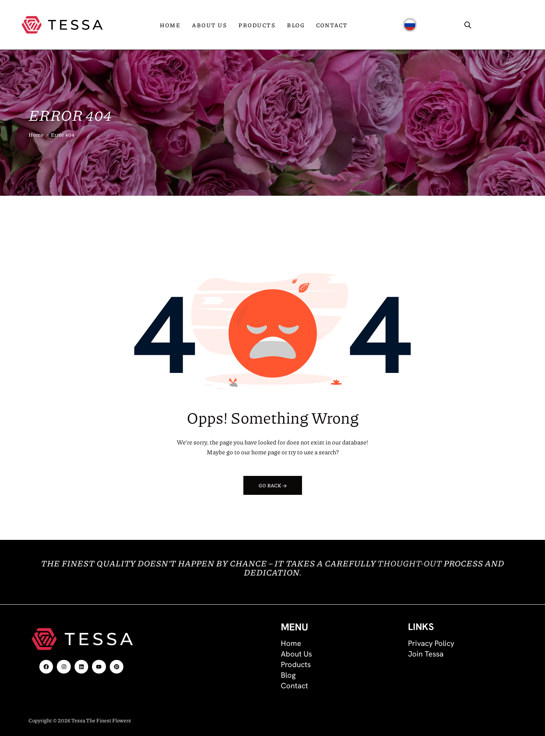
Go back (272, 485)
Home (36, 134)
